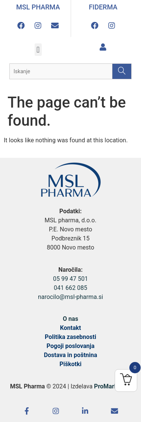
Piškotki (70, 364)
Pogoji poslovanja (70, 346)
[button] (38, 49)
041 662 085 (70, 287)
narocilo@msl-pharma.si (70, 296)
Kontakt (70, 327)
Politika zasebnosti (70, 336)
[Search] (121, 71)
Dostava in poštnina (70, 355)
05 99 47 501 (70, 278)
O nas (70, 318)
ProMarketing (112, 386)
